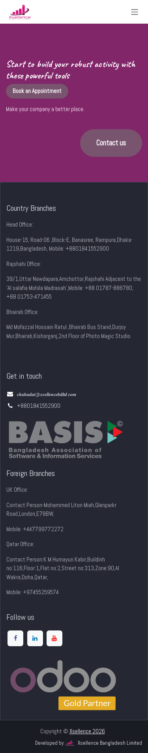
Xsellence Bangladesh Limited (103, 743)
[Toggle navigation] (134, 11)
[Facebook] (15, 638)
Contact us (111, 143)
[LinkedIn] (35, 638)
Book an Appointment (37, 91)
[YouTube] (54, 638)
